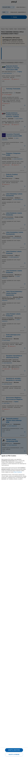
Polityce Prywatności (18, 472)
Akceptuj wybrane (14, 754)
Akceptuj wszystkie (14, 750)
